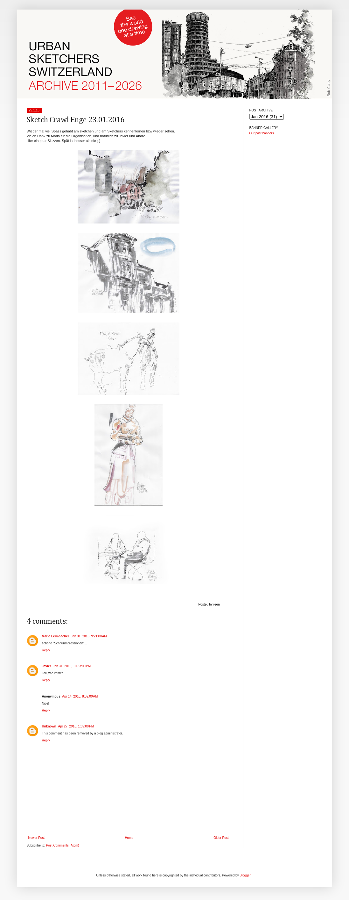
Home (129, 838)
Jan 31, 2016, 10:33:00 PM (72, 666)
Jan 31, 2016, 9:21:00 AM (89, 636)
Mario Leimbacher (55, 636)
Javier (46, 666)
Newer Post (36, 838)
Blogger (245, 875)
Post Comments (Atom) (62, 845)
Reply (46, 650)
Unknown (49, 726)
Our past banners (261, 133)
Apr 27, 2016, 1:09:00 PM (76, 726)
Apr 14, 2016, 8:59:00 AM (80, 696)
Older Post (220, 838)
